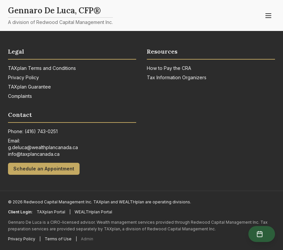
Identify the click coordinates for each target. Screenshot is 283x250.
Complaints (20, 96)
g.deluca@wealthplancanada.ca (43, 147)
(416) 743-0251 (41, 131)
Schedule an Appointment (43, 168)
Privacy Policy (23, 77)
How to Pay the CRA (169, 68)
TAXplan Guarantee (29, 87)
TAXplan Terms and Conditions (42, 68)
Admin (87, 238)
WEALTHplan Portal (93, 211)
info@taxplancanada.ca (34, 154)
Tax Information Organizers (176, 77)
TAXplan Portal (51, 211)
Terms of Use (58, 238)
